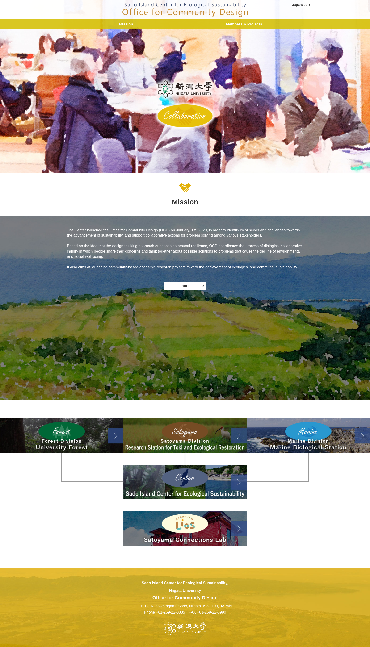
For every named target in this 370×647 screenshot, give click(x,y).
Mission (126, 24)
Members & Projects (244, 24)
